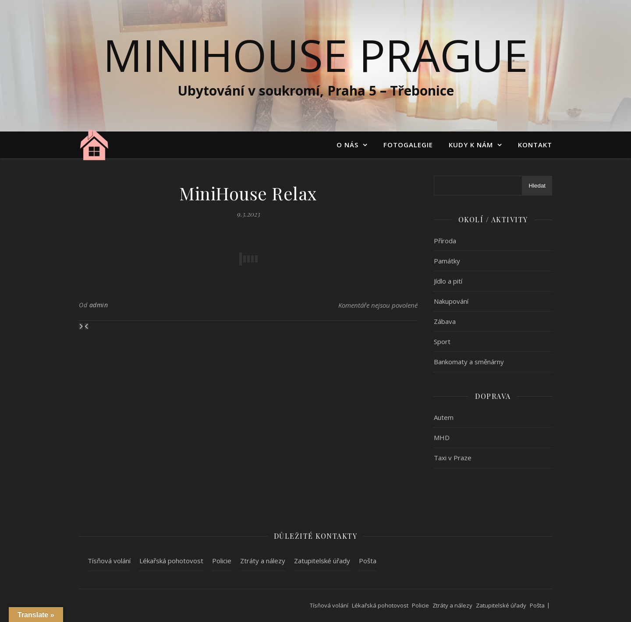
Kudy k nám (471, 144)
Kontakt (535, 144)
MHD (442, 437)
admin (98, 305)
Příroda (445, 240)
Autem (444, 417)
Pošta (367, 560)
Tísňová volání (109, 560)
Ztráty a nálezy (262, 560)
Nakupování (451, 301)
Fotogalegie (408, 144)
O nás (347, 144)
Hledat (537, 185)
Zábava (445, 321)
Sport (442, 341)
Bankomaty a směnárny (469, 361)
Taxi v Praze (452, 457)
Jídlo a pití (448, 281)
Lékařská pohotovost (171, 560)
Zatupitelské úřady (322, 560)
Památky (447, 260)
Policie (221, 560)
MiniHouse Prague (315, 55)
